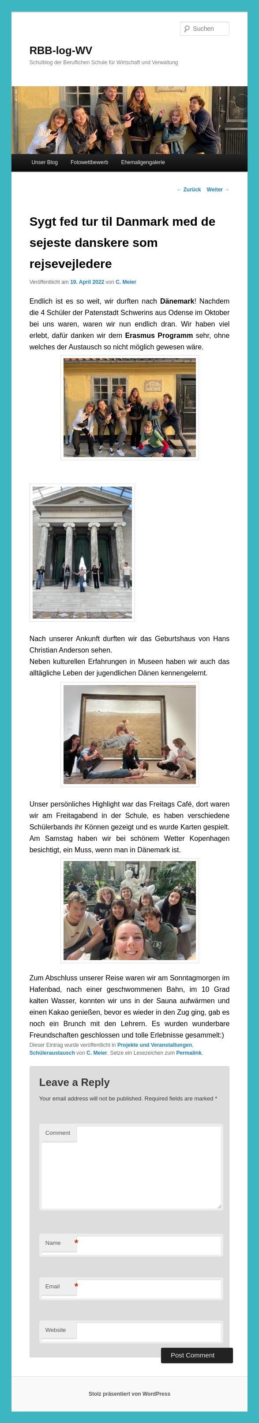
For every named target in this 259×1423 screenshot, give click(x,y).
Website (55, 1330)
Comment (57, 1133)
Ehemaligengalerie (143, 162)
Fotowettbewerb (89, 162)
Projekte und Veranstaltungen (154, 1045)
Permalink (189, 1053)
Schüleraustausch (52, 1053)
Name (60, 1243)
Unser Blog (44, 162)
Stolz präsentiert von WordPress (129, 1394)
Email (60, 1286)
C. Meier (126, 282)
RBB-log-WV (61, 50)
